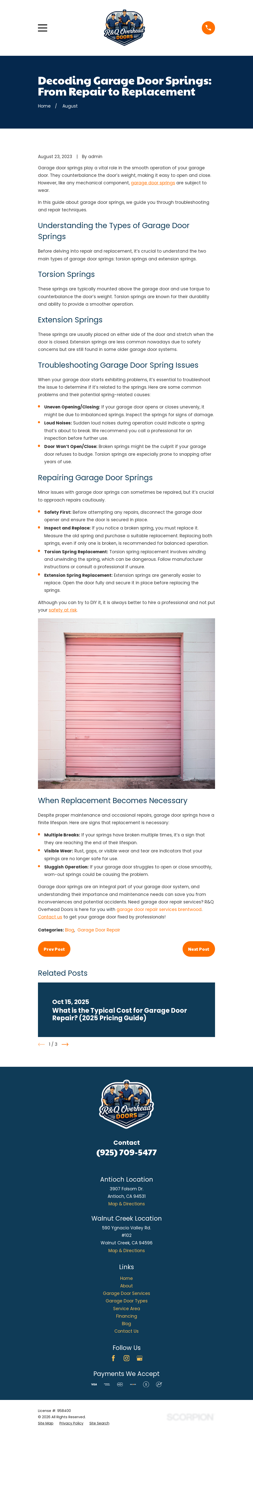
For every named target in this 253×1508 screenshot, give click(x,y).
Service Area (126, 1394)
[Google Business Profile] (140, 1443)
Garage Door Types (127, 1386)
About (126, 1371)
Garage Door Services (126, 1378)
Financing (126, 1401)
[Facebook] (113, 1443)
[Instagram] (127, 1443)
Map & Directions (126, 1289)
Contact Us (126, 1416)
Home (126, 1363)
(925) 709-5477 (126, 1237)
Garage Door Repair (98, 1015)
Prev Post (54, 1034)
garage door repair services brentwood (159, 994)
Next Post (198, 1034)
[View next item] (65, 1129)
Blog (69, 1015)
